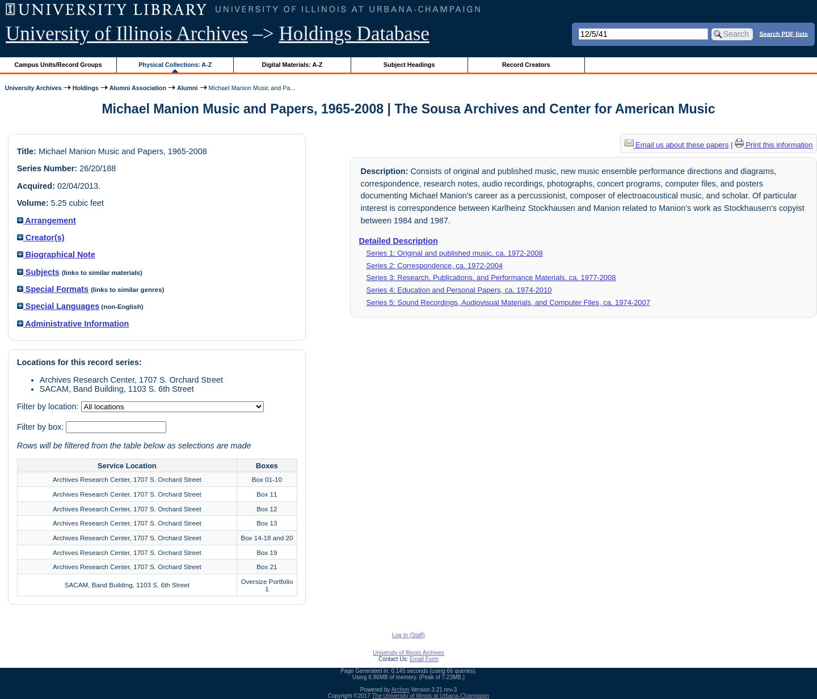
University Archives (33, 87)
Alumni (187, 87)
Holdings (86, 87)
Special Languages (58, 306)
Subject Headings (409, 64)
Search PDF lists (784, 33)
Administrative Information (73, 323)
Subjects (38, 272)
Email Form (424, 659)
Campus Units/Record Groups (58, 64)
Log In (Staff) (408, 635)
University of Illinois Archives (127, 34)
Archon (400, 690)
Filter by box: (41, 426)
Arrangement (46, 220)
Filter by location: (49, 406)
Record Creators (526, 64)
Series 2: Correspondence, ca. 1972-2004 (435, 265)
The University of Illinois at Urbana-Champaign (431, 696)
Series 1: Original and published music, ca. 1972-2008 (455, 253)
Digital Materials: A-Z (292, 64)
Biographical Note (56, 254)
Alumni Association (138, 87)
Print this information (774, 145)
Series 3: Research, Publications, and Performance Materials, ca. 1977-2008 (491, 277)
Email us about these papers (677, 145)
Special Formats (53, 289)
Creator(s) (41, 237)
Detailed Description (398, 240)
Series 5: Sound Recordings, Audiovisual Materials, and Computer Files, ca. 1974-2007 (508, 302)
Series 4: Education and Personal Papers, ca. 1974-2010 (459, 290)
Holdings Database (354, 34)
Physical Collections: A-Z (175, 64)
